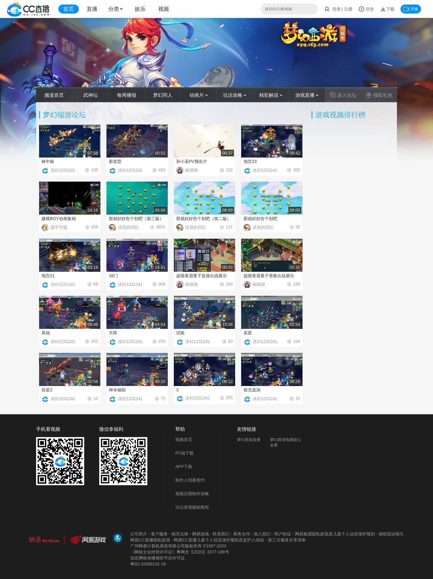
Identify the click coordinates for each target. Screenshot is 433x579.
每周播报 (126, 95)
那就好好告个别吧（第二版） (203, 218)
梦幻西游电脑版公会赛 (285, 442)
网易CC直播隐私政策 (150, 540)
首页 (68, 9)
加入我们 (262, 534)
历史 (366, 9)
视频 (163, 9)
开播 (411, 9)
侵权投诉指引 (391, 534)
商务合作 (241, 534)
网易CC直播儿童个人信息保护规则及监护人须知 (219, 540)
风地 (45, 332)
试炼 (180, 332)
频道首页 (54, 95)
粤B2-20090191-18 (148, 564)
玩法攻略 (234, 95)
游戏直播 (306, 95)
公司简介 (138, 534)
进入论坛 (343, 95)
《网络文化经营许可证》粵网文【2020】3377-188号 (179, 552)
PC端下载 (184, 453)
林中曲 (47, 161)
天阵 (113, 332)
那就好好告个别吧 (260, 218)
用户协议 (282, 534)
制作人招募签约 (190, 480)
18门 (113, 275)
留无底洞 (252, 390)
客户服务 (159, 534)
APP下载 (183, 466)
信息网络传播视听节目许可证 (157, 558)
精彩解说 (270, 95)
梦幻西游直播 (248, 439)
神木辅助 (117, 390)
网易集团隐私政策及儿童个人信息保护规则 (335, 534)
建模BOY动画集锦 (58, 218)
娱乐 (140, 9)
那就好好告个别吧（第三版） (136, 218)
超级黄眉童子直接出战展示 (201, 275)
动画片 (198, 95)
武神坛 (90, 95)
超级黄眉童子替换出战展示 (269, 275)
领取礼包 (379, 95)
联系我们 (221, 534)
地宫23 (250, 161)
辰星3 (46, 390)
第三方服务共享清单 (287, 540)
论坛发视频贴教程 (192, 507)
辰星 (248, 332)
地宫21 (48, 275)
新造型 (115, 161)
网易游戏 (200, 534)
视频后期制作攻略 (192, 494)
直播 (92, 9)
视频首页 (183, 439)
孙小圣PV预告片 (191, 161)
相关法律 (179, 534)
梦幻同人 (162, 95)
